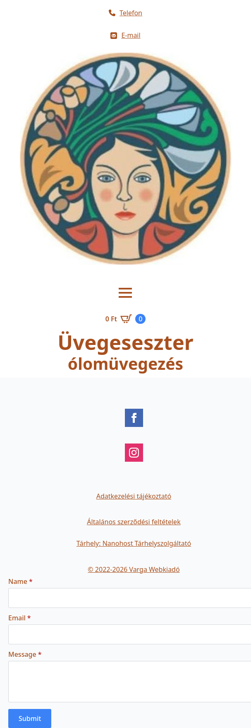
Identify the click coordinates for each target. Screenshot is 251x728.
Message (24, 654)
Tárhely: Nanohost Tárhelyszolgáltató (133, 543)
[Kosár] (125, 319)
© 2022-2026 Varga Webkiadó (133, 569)
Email (19, 618)
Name (20, 581)
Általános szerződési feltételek (133, 521)
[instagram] (134, 453)
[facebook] (134, 418)
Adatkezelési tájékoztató (134, 496)
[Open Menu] (125, 292)
